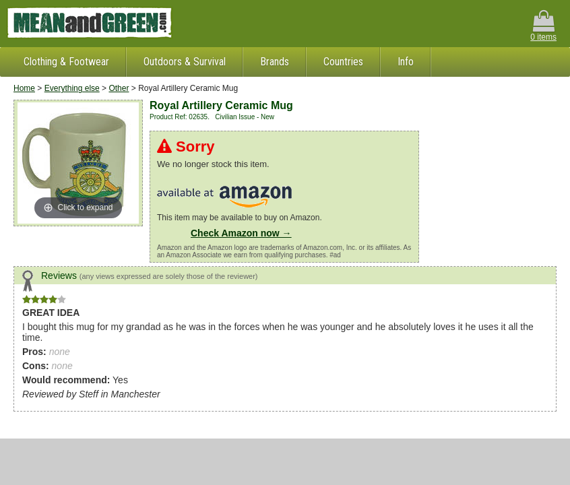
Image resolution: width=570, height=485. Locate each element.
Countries (343, 61)
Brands (274, 61)
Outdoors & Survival (185, 61)
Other (118, 88)
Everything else (72, 88)
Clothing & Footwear (66, 61)
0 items (543, 26)
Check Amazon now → (241, 233)
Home (24, 88)
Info (406, 61)
